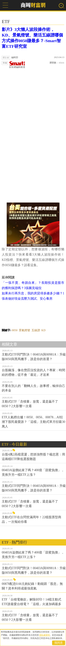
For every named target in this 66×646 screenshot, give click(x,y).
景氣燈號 (24, 330)
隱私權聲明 (44, 635)
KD (43, 330)
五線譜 (36, 330)
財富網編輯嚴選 (17, 64)
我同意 (58, 642)
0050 (14, 330)
